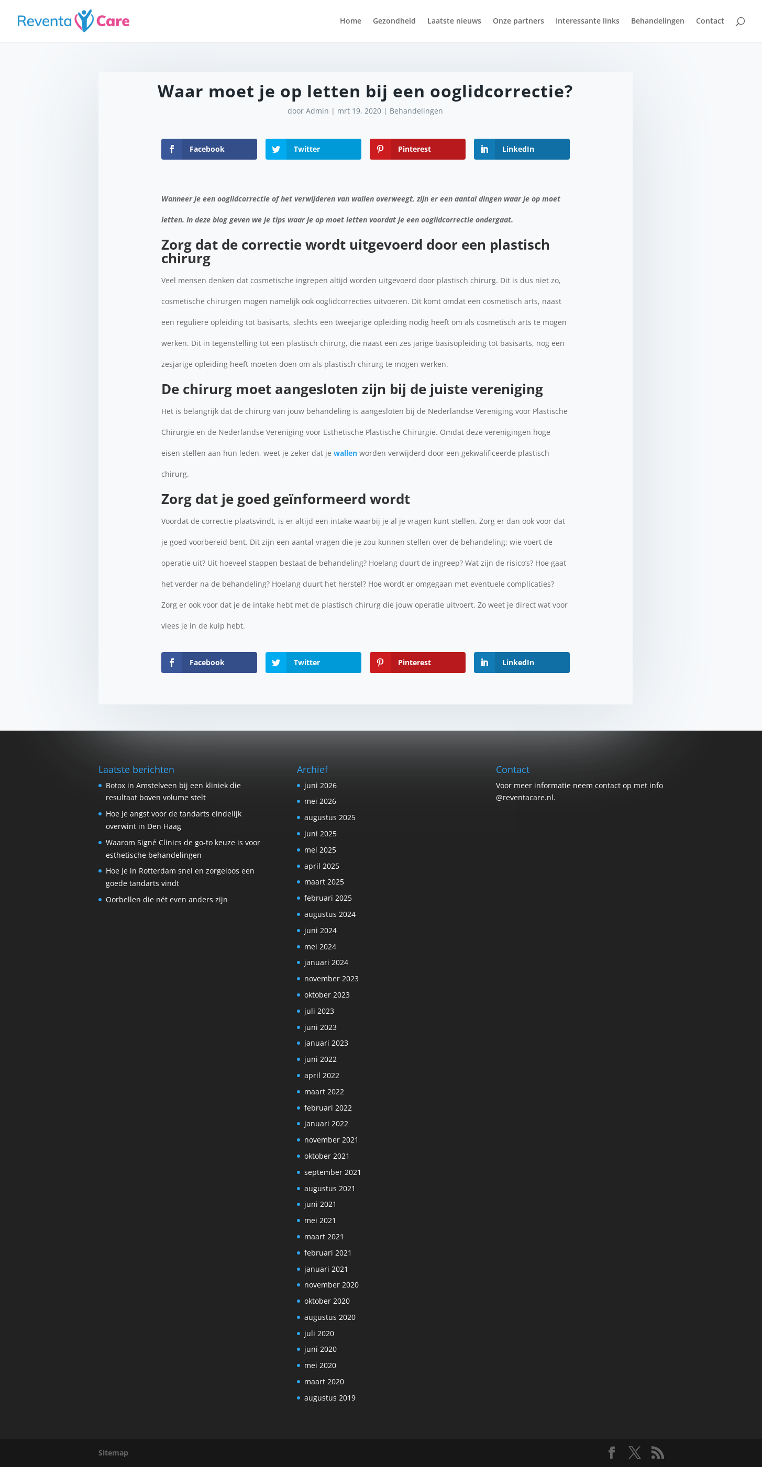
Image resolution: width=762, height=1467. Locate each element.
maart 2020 (324, 1381)
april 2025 (321, 866)
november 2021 (331, 1140)
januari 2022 (326, 1123)
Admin (317, 111)
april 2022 (321, 1075)
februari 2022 (328, 1108)
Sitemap (113, 1453)
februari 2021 (328, 1253)
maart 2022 (324, 1091)
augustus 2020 (330, 1317)
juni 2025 (320, 833)
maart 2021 (324, 1236)
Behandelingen (657, 21)
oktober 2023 (327, 995)
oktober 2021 (327, 1156)
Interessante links (588, 21)
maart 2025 (324, 882)
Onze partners (518, 21)
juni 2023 (320, 1027)
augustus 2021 (330, 1188)
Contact (710, 21)
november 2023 (331, 978)
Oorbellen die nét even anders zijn (167, 899)
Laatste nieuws (454, 21)
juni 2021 (320, 1204)
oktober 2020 (327, 1301)
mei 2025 (320, 850)
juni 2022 (320, 1059)
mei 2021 (320, 1220)
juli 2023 (319, 1011)
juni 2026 (320, 785)
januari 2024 (326, 962)
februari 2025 (328, 898)
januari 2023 (326, 1043)
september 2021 (332, 1172)
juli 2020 (319, 1333)
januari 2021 (326, 1269)
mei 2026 (320, 801)
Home (350, 21)
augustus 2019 (330, 1398)
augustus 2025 (330, 817)
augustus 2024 (330, 914)
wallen (345, 453)
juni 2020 (320, 1349)
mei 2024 (320, 946)
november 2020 (331, 1285)
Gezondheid (394, 21)
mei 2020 (320, 1365)
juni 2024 (320, 930)
